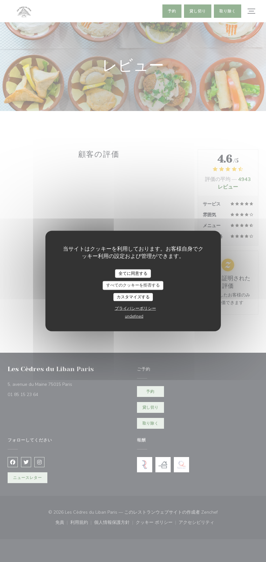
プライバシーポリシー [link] (135, 308)
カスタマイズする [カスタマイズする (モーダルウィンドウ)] (133, 297)
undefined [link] (134, 316)
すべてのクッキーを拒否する (133, 285)
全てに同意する (133, 273)
